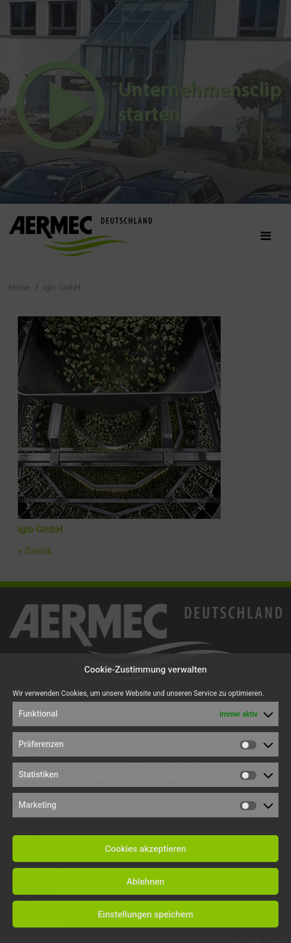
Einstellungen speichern (145, 914)
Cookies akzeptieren (145, 849)
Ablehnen (145, 881)
